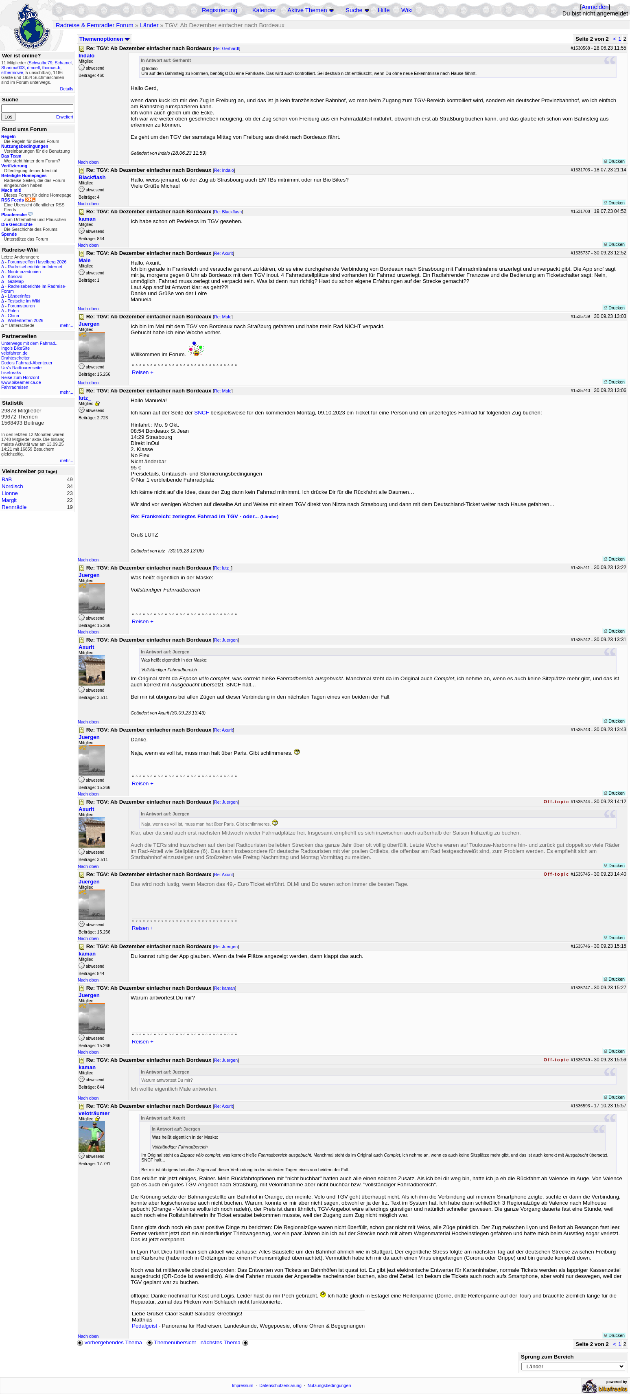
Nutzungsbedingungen (329, 1385)
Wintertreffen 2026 (25, 320)
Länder (149, 25)
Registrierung (219, 10)
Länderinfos (19, 296)
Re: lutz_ (222, 567)
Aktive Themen (307, 10)
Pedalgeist (144, 1326)
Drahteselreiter (15, 357)
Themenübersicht (171, 1342)
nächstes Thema (225, 1342)
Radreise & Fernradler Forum (94, 25)
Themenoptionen (104, 39)
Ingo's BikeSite (15, 348)
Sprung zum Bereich (547, 1357)
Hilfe (383, 10)
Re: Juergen (226, 640)
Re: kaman (224, 988)
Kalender (264, 10)
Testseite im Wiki (24, 300)
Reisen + (142, 372)
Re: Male (223, 316)
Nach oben (88, 162)
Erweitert (64, 116)
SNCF (202, 413)
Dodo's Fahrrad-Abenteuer (26, 362)
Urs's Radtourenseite (21, 367)
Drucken (614, 161)
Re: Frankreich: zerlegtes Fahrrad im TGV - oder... (204, 516)
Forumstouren (21, 305)
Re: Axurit (223, 253)
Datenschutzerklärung (280, 1385)
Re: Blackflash (228, 211)
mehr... (66, 325)
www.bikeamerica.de (21, 382)
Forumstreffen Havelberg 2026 (37, 261)
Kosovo (15, 276)
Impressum (243, 1385)
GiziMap (16, 281)
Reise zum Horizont (20, 377)
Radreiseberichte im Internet (35, 266)
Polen (13, 310)
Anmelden (595, 7)
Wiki (407, 10)
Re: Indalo (224, 170)
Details (66, 88)
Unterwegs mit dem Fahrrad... (30, 343)
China (13, 315)
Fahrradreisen (14, 387)
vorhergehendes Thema (109, 1342)
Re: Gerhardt (226, 48)
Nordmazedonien (24, 271)
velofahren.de (14, 353)
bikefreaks (11, 372)
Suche (354, 10)
